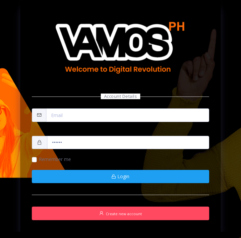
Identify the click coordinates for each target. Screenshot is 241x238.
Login (120, 176)
